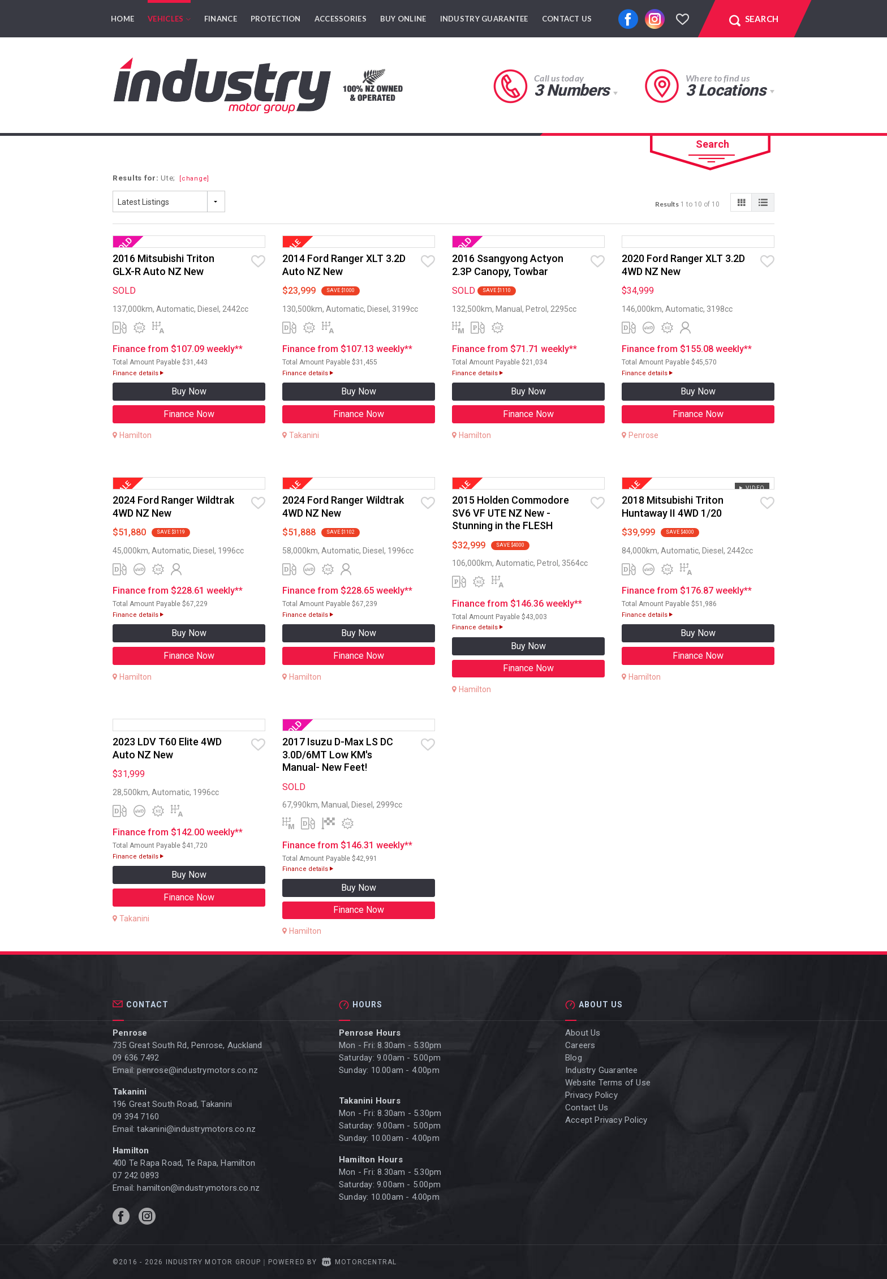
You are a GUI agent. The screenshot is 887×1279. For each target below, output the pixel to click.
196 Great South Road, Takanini (172, 1104)
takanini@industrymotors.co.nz (196, 1129)
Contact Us (567, 18)
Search (712, 144)
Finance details (138, 373)
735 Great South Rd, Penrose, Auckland (187, 1045)
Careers (580, 1045)
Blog (573, 1058)
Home (122, 18)
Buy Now (188, 391)
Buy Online (403, 18)
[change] (194, 178)
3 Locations (725, 90)
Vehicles (169, 18)
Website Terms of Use (608, 1083)
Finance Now (188, 414)
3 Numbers (571, 90)
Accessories (341, 18)
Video (751, 488)
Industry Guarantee (484, 18)
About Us (583, 1033)
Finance (220, 18)
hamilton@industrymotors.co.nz (198, 1188)
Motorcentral (359, 1262)
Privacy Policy (591, 1095)
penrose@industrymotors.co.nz (197, 1070)
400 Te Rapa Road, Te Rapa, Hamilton (184, 1163)
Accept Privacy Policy (606, 1120)
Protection (276, 18)
